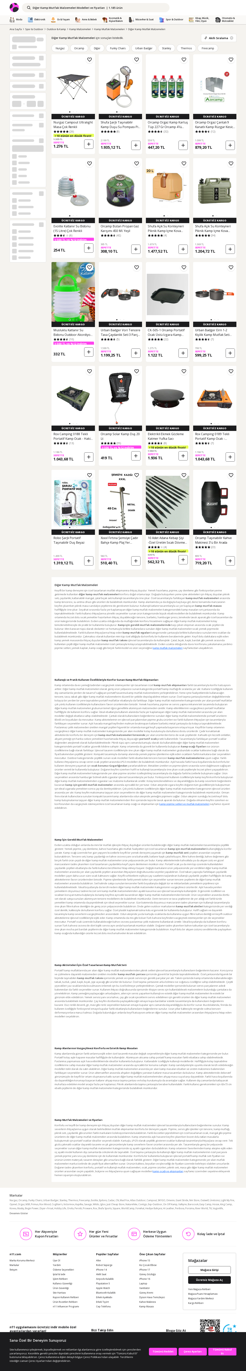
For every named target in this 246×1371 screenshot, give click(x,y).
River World (201, 1208)
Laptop (143, 1283)
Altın (98, 1260)
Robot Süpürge (104, 1265)
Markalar (14, 1265)
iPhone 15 (144, 1260)
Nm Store (194, 1200)
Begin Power (32, 1208)
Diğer (97, 48)
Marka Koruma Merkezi (22, 1260)
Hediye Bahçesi (153, 1208)
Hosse (215, 1204)
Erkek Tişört (102, 1302)
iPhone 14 (101, 1269)
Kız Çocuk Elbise (148, 1265)
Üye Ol (56, 1260)
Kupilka (79, 1204)
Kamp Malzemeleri (80, 29)
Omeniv (170, 1200)
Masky (20, 1208)
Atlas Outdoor (138, 1200)
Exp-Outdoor (155, 1204)
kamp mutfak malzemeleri (168, 648)
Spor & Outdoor (34, 29)
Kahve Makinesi (147, 1302)
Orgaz (21, 1204)
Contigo (142, 1204)
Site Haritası (59, 1292)
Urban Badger (144, 48)
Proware (87, 1208)
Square (116, 1208)
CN (117, 1200)
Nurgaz (60, 48)
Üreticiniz (215, 1200)
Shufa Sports (105, 1208)
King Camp (226, 1204)
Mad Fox (124, 1200)
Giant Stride (182, 1200)
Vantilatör (144, 1288)
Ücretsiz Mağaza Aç (209, 1280)
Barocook (193, 1204)
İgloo (103, 1204)
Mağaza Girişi (209, 1270)
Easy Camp (205, 1204)
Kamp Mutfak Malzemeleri (109, 29)
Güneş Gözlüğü (147, 1274)
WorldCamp (128, 1208)
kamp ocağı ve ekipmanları (168, 1171)
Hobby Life (60, 1208)
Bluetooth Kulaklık (106, 1292)
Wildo (96, 1204)
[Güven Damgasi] (229, 1331)
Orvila (70, 1208)
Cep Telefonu (103, 1306)
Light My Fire (227, 1200)
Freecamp (208, 48)
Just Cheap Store (116, 1204)
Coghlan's (57, 1204)
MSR (28, 1204)
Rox (95, 1208)
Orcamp (79, 48)
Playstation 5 (103, 1283)
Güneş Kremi (146, 1292)
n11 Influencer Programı (66, 1306)
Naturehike (131, 1204)
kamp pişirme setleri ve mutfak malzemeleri (184, 804)
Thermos (186, 48)
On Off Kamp (170, 1204)
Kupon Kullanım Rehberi (66, 1297)
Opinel (13, 1204)
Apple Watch (103, 1288)
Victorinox (68, 1204)
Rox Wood (45, 1204)
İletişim (13, 1269)
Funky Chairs (118, 48)
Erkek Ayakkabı (104, 1297)
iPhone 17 (144, 1269)
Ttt (210, 1208)
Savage (88, 1204)
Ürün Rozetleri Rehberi (65, 1302)
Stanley (166, 48)
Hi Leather (168, 1208)
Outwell (204, 1200)
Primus (34, 1204)
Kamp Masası (146, 1306)
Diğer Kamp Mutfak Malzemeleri (146, 29)
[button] (70, 112)
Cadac (111, 1200)
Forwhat (139, 1208)
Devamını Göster (19, 1213)
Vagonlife (218, 1208)
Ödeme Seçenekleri (63, 1269)
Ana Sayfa (16, 29)
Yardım (57, 1265)
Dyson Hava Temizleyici (152, 1297)
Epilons (103, 1200)
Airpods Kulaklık (105, 1279)
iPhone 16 (144, 1279)
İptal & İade (59, 1274)
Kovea (13, 1208)
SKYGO (161, 1200)
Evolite (94, 1200)
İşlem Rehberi (60, 1279)
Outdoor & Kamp (56, 29)
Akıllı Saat (101, 1274)
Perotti (78, 1208)
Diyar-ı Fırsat (46, 1208)
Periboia (179, 1208)
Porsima (189, 1208)
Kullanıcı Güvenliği (62, 1283)
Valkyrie (182, 1204)
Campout (152, 1200)
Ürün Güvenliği (61, 1288)
